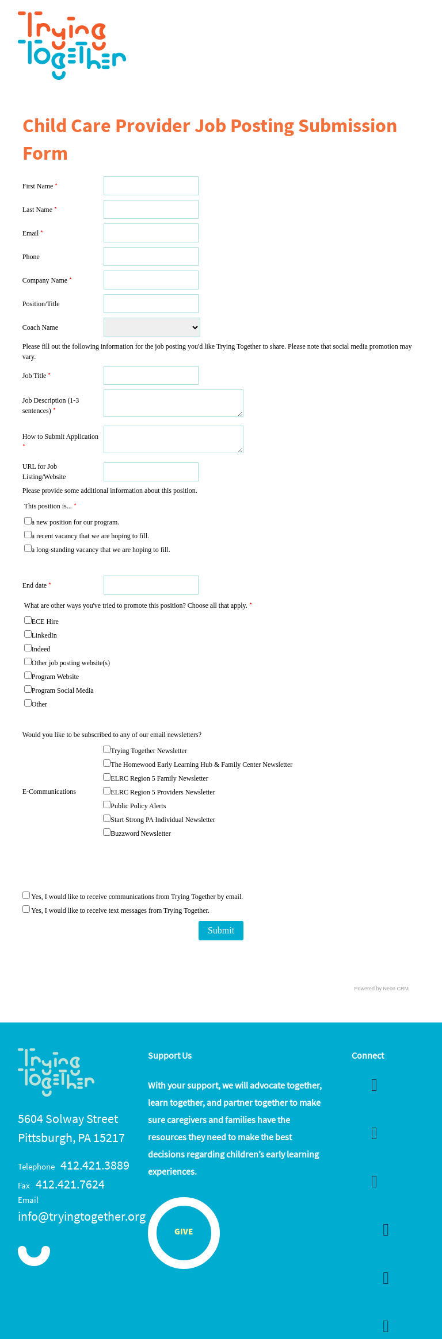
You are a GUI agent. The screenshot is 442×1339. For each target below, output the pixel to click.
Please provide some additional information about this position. (109, 491)
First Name (40, 186)
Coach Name (40, 327)
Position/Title (41, 304)
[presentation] (190, 865)
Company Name (47, 280)
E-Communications (49, 792)
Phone (31, 257)
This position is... (50, 506)
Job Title (36, 376)
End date (36, 585)
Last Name (39, 210)
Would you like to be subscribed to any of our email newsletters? (111, 735)
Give (183, 1232)
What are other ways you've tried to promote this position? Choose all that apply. (138, 605)
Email (33, 233)
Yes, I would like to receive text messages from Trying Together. (115, 910)
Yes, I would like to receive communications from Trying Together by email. (132, 897)
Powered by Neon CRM (382, 988)
